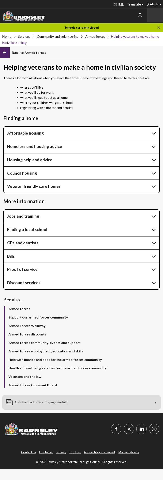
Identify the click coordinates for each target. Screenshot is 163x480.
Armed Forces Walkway (27, 326)
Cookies (75, 452)
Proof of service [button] (22, 269)
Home (6, 36)
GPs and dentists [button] (22, 242)
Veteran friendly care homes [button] (34, 186)
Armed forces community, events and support (44, 343)
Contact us (28, 452)
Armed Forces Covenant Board (32, 385)
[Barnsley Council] (24, 16)
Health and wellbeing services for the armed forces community (57, 368)
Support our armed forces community (38, 317)
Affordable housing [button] (25, 133)
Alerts (152, 4)
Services (24, 36)
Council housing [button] (22, 173)
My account (140, 15)
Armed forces (95, 36)
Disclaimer (46, 452)
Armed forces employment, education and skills (45, 351)
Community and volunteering (58, 36)
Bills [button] (11, 256)
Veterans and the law (24, 376)
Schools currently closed (81, 27)
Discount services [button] (23, 282)
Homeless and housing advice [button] (35, 146)
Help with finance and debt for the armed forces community (55, 360)
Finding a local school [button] (27, 229)
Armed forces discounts (27, 334)
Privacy (61, 452)
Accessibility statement (99, 452)
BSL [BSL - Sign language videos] (119, 4)
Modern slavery (128, 452)
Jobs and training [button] (23, 216)
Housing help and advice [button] (29, 159)
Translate (134, 4)
